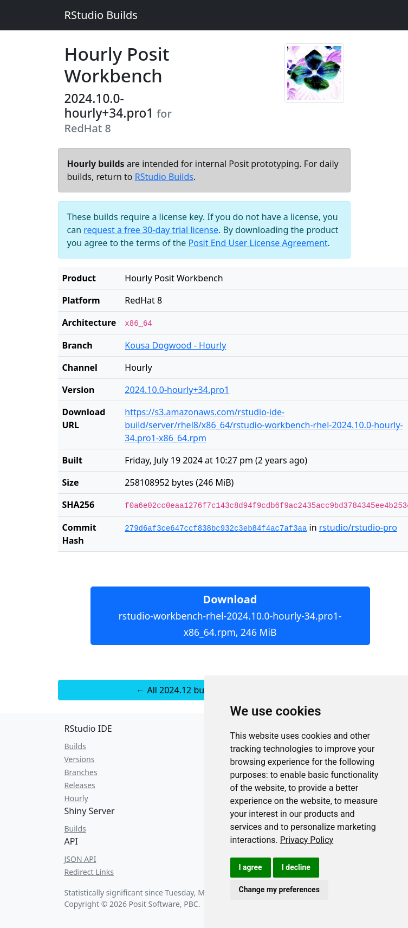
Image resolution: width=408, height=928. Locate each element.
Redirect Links (89, 872)
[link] (307, 840)
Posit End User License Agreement (258, 243)
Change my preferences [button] (279, 889)
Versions (79, 759)
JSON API (80, 859)
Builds (75, 746)
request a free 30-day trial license (150, 230)
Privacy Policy (307, 840)
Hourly (76, 798)
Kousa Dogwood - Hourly (175, 345)
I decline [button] (296, 867)
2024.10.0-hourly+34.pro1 (177, 390)
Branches (81, 772)
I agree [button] (250, 867)
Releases (79, 785)
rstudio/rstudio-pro (358, 527)
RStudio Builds (101, 15)
